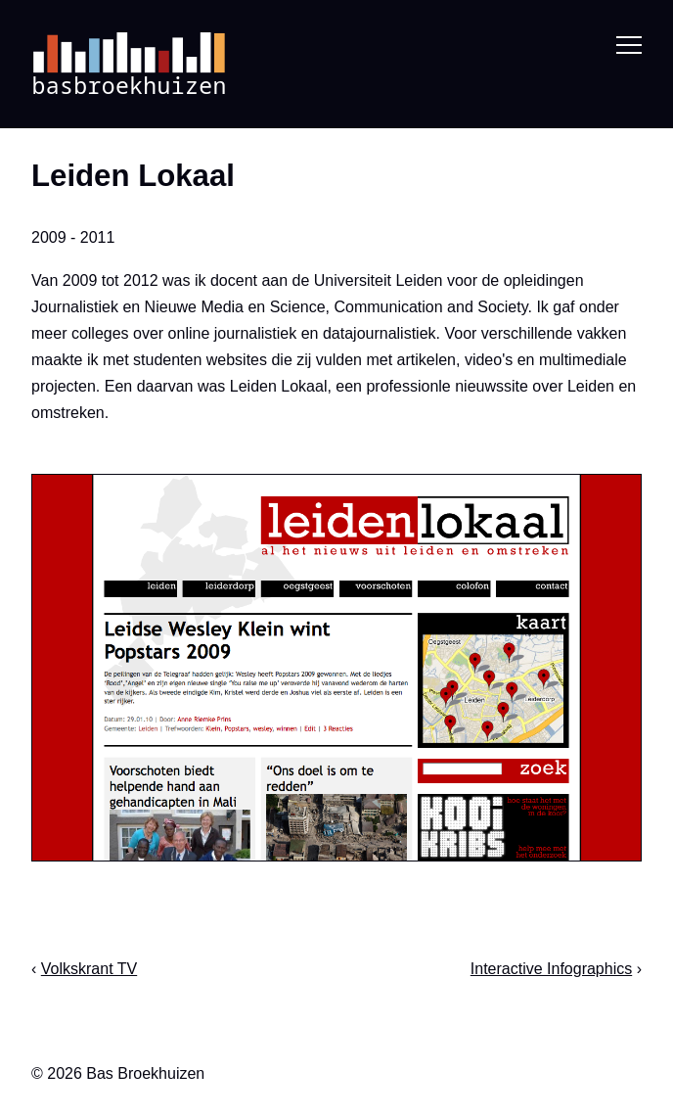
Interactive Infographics (551, 968)
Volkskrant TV (89, 968)
